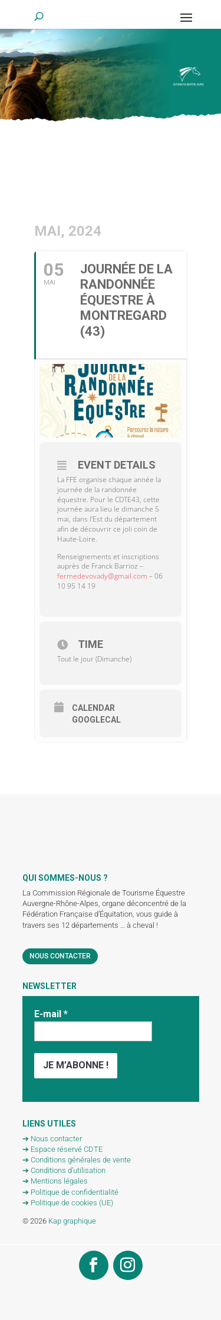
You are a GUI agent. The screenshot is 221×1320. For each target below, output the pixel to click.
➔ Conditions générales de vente (76, 1159)
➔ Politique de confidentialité (70, 1192)
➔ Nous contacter (52, 1138)
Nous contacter (60, 956)
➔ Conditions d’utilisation (63, 1170)
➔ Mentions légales (55, 1181)
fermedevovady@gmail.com (102, 576)
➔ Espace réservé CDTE (62, 1149)
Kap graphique (72, 1221)
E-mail (51, 1014)
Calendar (93, 708)
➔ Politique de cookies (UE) (67, 1202)
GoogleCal (96, 719)
